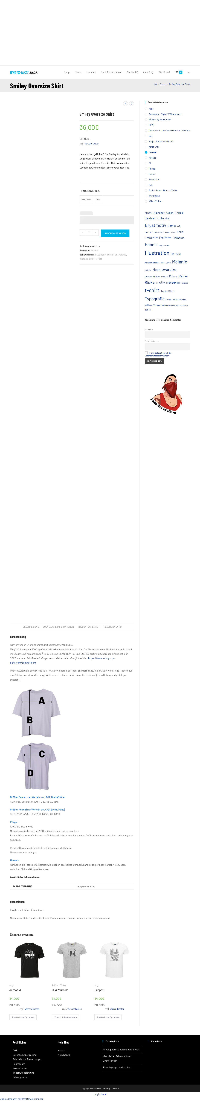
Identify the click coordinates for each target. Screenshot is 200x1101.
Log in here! (100, 1094)
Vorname (149, 329)
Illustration (112, 254)
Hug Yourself (60, 990)
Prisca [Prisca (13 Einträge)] (173, 276)
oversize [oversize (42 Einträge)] (169, 269)
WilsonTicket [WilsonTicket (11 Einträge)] (153, 305)
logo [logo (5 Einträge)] (162, 262)
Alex (151, 108)
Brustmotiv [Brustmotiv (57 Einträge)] (155, 225)
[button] (5, 33)
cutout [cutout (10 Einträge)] (149, 232)
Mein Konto (64, 1054)
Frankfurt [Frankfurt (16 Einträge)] (151, 238)
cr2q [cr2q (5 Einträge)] (179, 226)
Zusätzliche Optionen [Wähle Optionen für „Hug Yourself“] (65, 1017)
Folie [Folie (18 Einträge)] (180, 232)
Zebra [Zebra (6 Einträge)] (147, 309)
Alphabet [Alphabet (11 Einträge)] (159, 212)
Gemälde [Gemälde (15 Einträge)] (178, 238)
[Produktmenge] (89, 232)
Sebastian (154, 179)
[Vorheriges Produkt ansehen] (125, 103)
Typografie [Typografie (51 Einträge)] (155, 298)
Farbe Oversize (90, 190)
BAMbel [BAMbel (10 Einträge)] (179, 212)
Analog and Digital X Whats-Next (165, 114)
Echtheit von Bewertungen (27, 1059)
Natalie (152, 157)
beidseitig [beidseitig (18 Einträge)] (152, 218)
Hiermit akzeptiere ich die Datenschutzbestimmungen (158, 354)
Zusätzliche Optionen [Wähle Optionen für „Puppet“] (108, 1017)
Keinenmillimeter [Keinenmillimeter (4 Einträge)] (152, 263)
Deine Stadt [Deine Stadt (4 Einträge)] (159, 232)
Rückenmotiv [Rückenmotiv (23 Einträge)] (155, 282)
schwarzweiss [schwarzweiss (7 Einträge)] (173, 282)
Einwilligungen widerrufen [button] (117, 1067)
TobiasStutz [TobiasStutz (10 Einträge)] (168, 291)
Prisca (152, 168)
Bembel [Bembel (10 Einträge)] (165, 218)
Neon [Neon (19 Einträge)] (156, 270)
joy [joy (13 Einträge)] (173, 253)
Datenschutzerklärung (24, 1054)
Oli (150, 163)
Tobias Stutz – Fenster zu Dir (163, 190)
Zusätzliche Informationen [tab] (58, 626)
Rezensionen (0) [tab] (112, 626)
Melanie (94, 250)
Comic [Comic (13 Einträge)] (172, 225)
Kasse (61, 1050)
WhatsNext (154, 195)
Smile (92, 258)
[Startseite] (155, 84)
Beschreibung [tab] (31, 626)
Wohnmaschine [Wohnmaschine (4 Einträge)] (168, 305)
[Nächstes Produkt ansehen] (131, 103)
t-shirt (99, 258)
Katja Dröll (154, 146)
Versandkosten (92, 143)
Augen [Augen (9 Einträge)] (169, 212)
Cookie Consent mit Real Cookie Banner (21, 1098)
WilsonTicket (59, 985)
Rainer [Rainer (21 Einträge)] (183, 276)
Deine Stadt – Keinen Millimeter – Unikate (169, 130)
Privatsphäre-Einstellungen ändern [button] (121, 1049)
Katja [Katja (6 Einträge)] (178, 253)
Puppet (98, 990)
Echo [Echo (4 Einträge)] (167, 232)
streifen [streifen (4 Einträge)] (185, 283)
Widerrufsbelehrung (23, 1072)
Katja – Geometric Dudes (161, 141)
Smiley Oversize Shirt (179, 84)
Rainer (152, 174)
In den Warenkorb (115, 233)
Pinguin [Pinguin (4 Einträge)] (164, 276)
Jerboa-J (15, 990)
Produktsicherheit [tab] (89, 626)
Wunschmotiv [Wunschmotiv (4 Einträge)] (182, 305)
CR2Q (151, 125)
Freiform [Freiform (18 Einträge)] (165, 238)
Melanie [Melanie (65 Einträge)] (179, 261)
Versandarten (20, 1068)
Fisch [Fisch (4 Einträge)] (173, 232)
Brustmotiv (100, 254)
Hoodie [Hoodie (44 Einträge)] (151, 244)
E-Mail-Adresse (152, 341)
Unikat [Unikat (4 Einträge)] (168, 299)
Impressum (19, 1063)
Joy (11, 985)
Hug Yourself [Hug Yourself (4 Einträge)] (164, 245)
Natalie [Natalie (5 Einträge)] (148, 270)
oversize (84, 258)
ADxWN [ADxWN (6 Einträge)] (148, 212)
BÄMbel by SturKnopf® (160, 119)
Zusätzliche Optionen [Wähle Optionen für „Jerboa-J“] (23, 1017)
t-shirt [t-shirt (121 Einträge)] (152, 290)
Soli (150, 185)
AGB (15, 1050)
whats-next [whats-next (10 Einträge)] (179, 299)
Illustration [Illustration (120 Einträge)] (157, 253)
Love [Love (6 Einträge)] (168, 262)
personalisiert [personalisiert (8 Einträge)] (152, 276)
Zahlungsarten (20, 1077)
